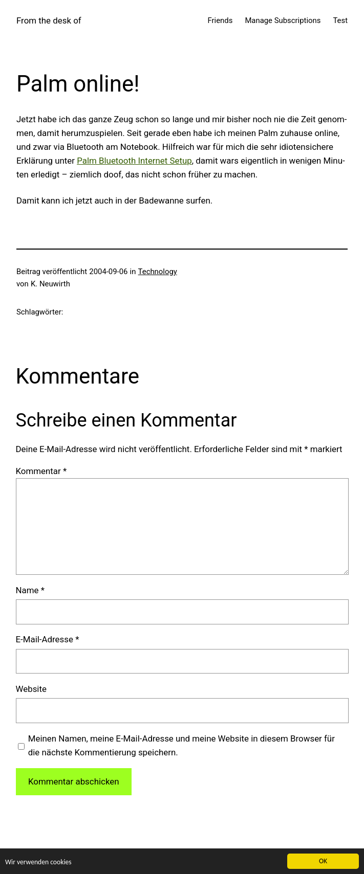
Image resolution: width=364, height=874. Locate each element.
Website (31, 689)
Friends (220, 20)
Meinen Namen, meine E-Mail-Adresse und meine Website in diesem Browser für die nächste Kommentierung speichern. (181, 745)
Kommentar (41, 471)
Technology (157, 271)
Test (340, 20)
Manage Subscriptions (282, 20)
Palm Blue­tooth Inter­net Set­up (134, 160)
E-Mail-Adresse (47, 639)
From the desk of (48, 20)
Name (30, 590)
